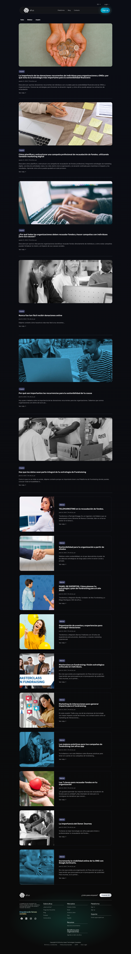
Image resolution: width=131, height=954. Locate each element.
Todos (22, 20)
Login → (107, 4)
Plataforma (61, 10)
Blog (69, 10)
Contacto (77, 10)
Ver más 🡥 (22, 93)
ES (99, 4)
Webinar (29, 20)
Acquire (38, 20)
